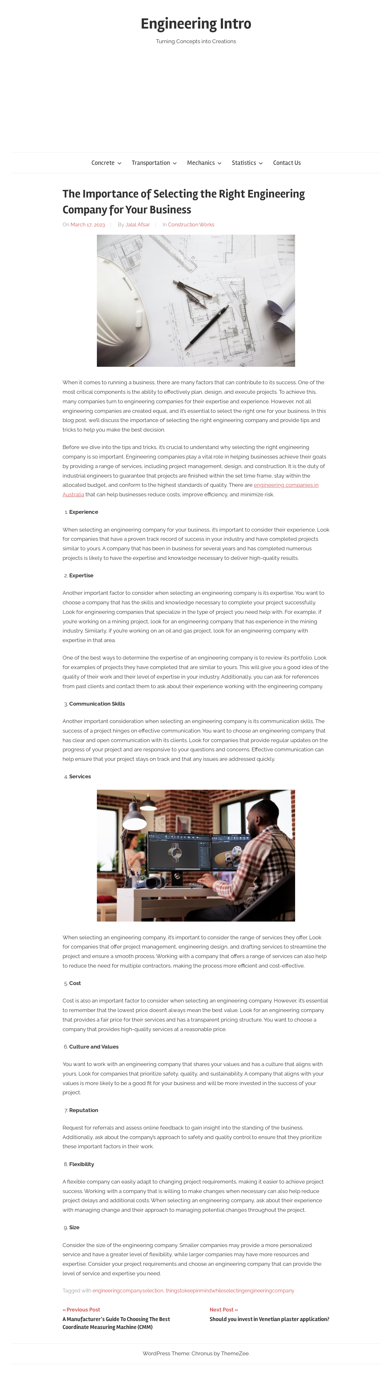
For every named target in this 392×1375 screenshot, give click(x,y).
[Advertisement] (196, 93)
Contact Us (287, 163)
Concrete (106, 163)
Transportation (154, 163)
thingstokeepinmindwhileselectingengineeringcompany (230, 1291)
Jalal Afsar (137, 225)
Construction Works (191, 225)
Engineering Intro (196, 23)
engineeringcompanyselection (127, 1291)
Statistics (247, 163)
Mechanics (204, 163)
